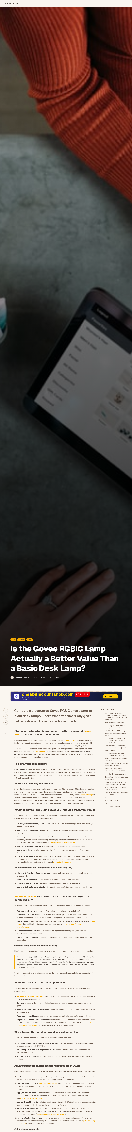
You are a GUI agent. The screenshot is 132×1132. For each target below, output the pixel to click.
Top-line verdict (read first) (114, 723)
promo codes (69, 740)
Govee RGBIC (41, 751)
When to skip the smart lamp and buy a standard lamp (116, 765)
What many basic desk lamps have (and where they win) (117, 740)
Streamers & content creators (30, 996)
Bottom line (109, 798)
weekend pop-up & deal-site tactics (51, 1114)
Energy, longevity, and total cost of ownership (116, 778)
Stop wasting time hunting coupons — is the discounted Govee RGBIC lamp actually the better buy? (116, 716)
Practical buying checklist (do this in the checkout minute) (115, 783)
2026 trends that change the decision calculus (115, 788)
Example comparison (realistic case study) (116, 754)
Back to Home (11, 3)
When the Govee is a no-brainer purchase (116, 759)
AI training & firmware (62, 862)
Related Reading (114, 806)
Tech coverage (87, 795)
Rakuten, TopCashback (48, 1083)
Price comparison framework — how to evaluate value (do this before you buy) (116, 748)
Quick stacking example (117, 774)
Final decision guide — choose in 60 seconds (116, 794)
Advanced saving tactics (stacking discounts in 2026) (115, 770)
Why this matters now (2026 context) (116, 727)
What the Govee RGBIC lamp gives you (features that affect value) (115, 733)
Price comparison (25, 896)
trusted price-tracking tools (31, 1098)
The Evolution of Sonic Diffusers (62, 842)
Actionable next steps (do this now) (115, 802)
